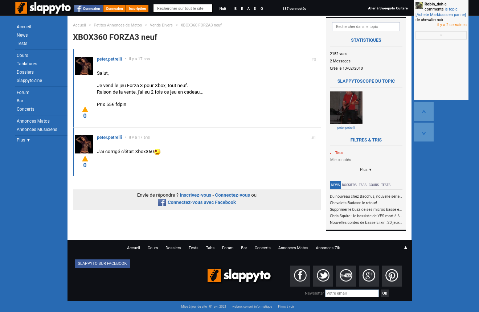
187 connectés (294, 9)
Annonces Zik (328, 248)
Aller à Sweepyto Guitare (388, 8)
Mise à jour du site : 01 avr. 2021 (203, 306)
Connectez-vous (232, 195)
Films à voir (286, 306)
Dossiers (25, 72)
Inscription (137, 9)
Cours (22, 55)
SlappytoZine (29, 80)
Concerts (25, 109)
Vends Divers (161, 25)
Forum (23, 92)
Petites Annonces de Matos (118, 25)
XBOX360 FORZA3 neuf (201, 25)
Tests (22, 43)
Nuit (223, 9)
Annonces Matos (33, 121)
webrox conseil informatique (252, 306)
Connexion (91, 9)
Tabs (363, 185)
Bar (20, 100)
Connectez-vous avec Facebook (197, 202)
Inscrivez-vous (195, 195)
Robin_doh (434, 4)
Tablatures (27, 63)
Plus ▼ (23, 140)
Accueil (24, 26)
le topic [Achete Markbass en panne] (440, 12)
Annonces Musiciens (37, 129)
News (22, 35)
